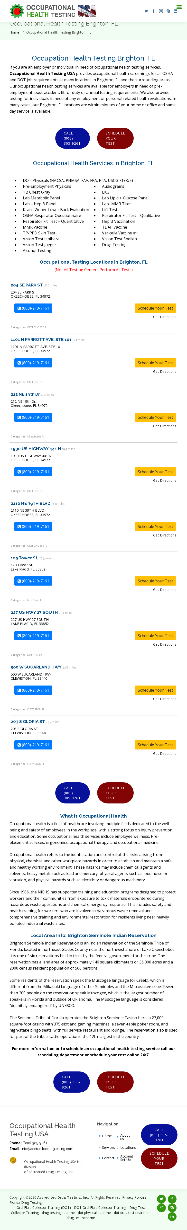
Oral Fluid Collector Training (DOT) (44, 1207)
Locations (128, 1147)
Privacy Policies (134, 1197)
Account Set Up (126, 1158)
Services (108, 1147)
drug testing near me (58, 1212)
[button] (145, 11)
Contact (108, 1158)
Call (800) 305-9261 (72, 138)
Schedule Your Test (115, 138)
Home (14, 32)
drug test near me (81, 1217)
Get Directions (164, 316)
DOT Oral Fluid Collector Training (100, 1207)
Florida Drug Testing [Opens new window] (25, 1202)
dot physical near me (94, 1212)
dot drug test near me (131, 1212)
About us (125, 1137)
